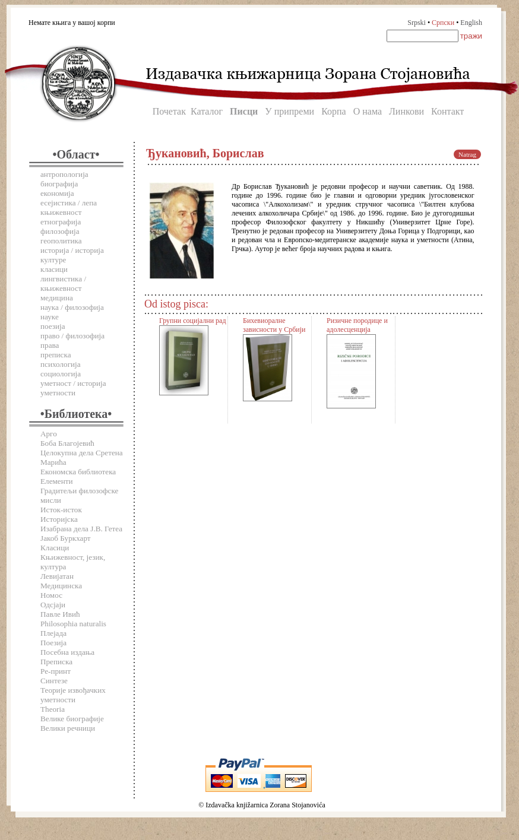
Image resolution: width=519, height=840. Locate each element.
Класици (54, 547)
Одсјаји (52, 604)
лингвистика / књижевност (63, 283)
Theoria (52, 709)
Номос (51, 595)
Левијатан (57, 576)
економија (57, 193)
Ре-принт (55, 671)
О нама (367, 111)
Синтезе (54, 680)
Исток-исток (61, 509)
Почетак (169, 111)
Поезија (53, 642)
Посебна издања (67, 652)
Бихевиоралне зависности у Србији (274, 325)
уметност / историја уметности (73, 388)
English (471, 22)
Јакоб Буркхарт (65, 538)
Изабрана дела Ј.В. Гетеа (81, 528)
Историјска (59, 519)
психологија (60, 364)
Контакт (447, 111)
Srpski (416, 22)
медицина (56, 297)
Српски (443, 22)
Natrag (467, 154)
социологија (60, 373)
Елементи (56, 481)
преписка (55, 354)
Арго (48, 433)
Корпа (333, 111)
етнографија (60, 221)
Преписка (56, 661)
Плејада (53, 633)
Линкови (406, 111)
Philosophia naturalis (73, 623)
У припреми (289, 111)
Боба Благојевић (67, 443)
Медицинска (61, 585)
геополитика (61, 240)
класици (54, 269)
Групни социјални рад (192, 320)
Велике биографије (72, 718)
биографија (59, 183)
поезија (52, 326)
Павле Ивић (60, 614)
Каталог (207, 111)
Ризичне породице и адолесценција (357, 325)
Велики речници (67, 728)
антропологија (64, 174)
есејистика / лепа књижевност (68, 207)
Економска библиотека (78, 471)
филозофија (60, 231)
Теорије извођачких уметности (73, 695)
